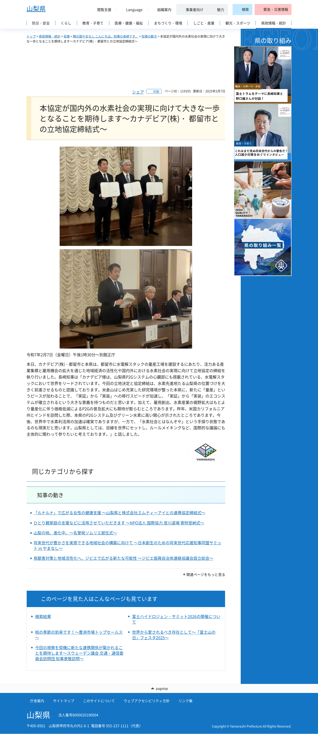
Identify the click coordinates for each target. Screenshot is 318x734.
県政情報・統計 (50, 36)
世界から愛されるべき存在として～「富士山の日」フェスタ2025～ (174, 634)
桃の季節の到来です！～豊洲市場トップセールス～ (79, 634)
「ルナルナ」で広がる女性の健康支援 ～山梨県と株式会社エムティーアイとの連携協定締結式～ (119, 513)
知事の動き (149, 36)
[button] (102, 9)
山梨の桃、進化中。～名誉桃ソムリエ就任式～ (75, 533)
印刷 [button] (156, 91)
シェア (138, 92)
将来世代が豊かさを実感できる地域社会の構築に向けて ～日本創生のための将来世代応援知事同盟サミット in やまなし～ (127, 545)
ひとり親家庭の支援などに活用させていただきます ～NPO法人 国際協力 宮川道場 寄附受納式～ (119, 523)
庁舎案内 (37, 701)
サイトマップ (63, 701)
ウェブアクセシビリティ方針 (147, 701)
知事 (67, 36)
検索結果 (43, 616)
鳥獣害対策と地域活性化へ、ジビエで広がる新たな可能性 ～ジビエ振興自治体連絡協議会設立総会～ (123, 558)
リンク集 (185, 701)
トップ (31, 36)
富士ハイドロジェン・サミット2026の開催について (176, 619)
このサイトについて (99, 701)
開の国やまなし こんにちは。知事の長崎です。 (105, 36)
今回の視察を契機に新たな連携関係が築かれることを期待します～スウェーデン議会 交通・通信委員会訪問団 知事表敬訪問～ (79, 653)
